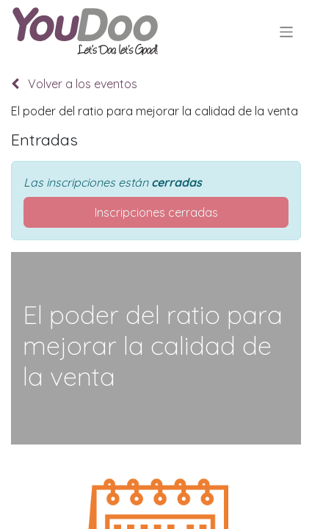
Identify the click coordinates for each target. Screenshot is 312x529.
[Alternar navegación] (287, 31)
